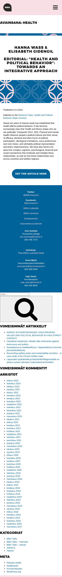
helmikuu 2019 (14, 500)
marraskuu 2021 (14, 416)
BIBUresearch (31, 203)
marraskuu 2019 (14, 479)
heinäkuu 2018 (14, 515)
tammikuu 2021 (14, 440)
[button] (31, 174)
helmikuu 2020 (14, 473)
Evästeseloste (31, 218)
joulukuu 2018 (13, 503)
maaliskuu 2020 (14, 470)
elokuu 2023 (12, 380)
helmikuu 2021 (14, 437)
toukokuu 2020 (14, 464)
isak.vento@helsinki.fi (31, 282)
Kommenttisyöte (14, 568)
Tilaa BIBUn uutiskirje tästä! (31, 253)
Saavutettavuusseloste (31, 223)
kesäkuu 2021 (13, 425)
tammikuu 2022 (14, 410)
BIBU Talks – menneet (17, 542)
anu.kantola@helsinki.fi (31, 237)
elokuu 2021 (12, 422)
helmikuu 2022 (14, 407)
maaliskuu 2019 (14, 497)
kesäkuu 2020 (13, 461)
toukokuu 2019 (14, 491)
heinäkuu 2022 (14, 395)
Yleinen (10, 550)
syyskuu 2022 (13, 389)
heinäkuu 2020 (14, 458)
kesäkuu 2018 (13, 517)
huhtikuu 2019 (13, 494)
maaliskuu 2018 (14, 524)
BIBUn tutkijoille (31, 208)
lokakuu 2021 (13, 419)
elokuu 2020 (12, 455)
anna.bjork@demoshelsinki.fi (31, 266)
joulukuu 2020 (13, 443)
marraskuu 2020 (14, 446)
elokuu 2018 (12, 512)
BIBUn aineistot (31, 213)
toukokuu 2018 (14, 521)
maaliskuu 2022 (14, 404)
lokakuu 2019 (13, 482)
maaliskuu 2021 (14, 434)
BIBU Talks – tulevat (16, 545)
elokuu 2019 (12, 485)
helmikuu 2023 (14, 383)
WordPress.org (14, 571)
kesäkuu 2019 (13, 488)
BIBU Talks (12, 538)
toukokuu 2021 (14, 428)
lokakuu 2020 (13, 449)
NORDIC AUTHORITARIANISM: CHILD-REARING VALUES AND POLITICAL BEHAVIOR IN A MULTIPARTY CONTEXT (34, 335)
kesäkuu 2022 (13, 398)
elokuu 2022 (12, 392)
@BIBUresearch (31, 195)
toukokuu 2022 (14, 401)
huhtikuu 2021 (13, 431)
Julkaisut (11, 547)
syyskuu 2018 (13, 509)
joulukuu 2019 (13, 476)
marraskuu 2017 (14, 526)
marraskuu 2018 (14, 506)
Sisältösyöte (12, 566)
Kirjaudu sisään (14, 562)
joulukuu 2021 (13, 413)
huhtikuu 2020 (13, 467)
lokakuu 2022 (13, 386)
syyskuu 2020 (13, 452)
